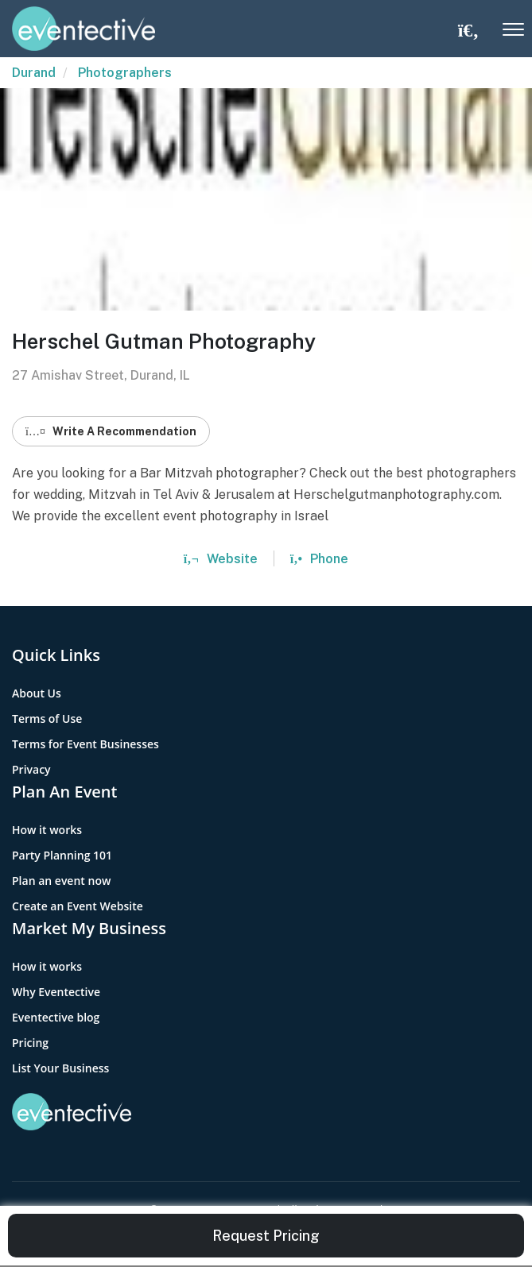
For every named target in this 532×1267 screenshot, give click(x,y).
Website (221, 558)
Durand (34, 72)
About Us (36, 693)
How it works (47, 829)
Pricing (30, 1042)
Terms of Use (47, 718)
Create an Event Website (77, 906)
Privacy (31, 769)
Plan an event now (61, 880)
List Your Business (60, 1068)
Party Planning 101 (62, 855)
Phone (319, 558)
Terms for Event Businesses (85, 743)
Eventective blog (55, 1017)
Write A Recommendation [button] (110, 431)
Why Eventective (56, 991)
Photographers (125, 72)
